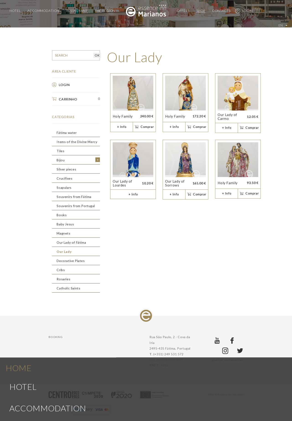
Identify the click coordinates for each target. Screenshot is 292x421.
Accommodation (43, 11)
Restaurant (77, 11)
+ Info (122, 127)
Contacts (221, 11)
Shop (200, 11)
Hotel (15, 11)
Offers (183, 11)
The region (104, 11)
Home (18, 275)
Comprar (144, 127)
